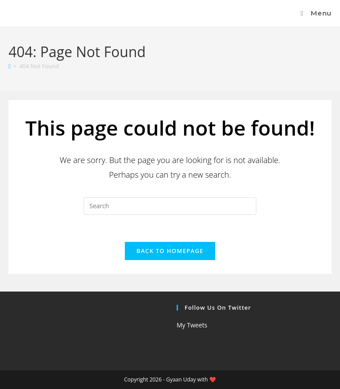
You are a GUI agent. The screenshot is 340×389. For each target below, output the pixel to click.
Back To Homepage (169, 251)
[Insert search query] (170, 206)
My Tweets (192, 325)
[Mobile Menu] (315, 13)
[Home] (9, 66)
